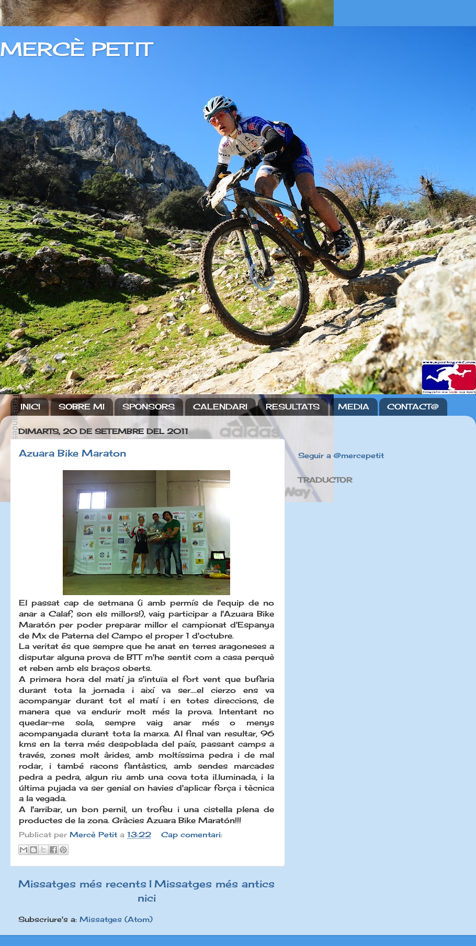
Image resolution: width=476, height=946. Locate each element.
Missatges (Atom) (116, 919)
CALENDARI (220, 407)
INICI (30, 407)
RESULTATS (293, 407)
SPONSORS (148, 407)
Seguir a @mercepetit (341, 455)
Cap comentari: (191, 834)
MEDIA (353, 407)
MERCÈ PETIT (76, 49)
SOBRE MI (82, 407)
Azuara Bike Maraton (72, 453)
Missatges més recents (82, 883)
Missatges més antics (214, 883)
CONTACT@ (413, 407)
